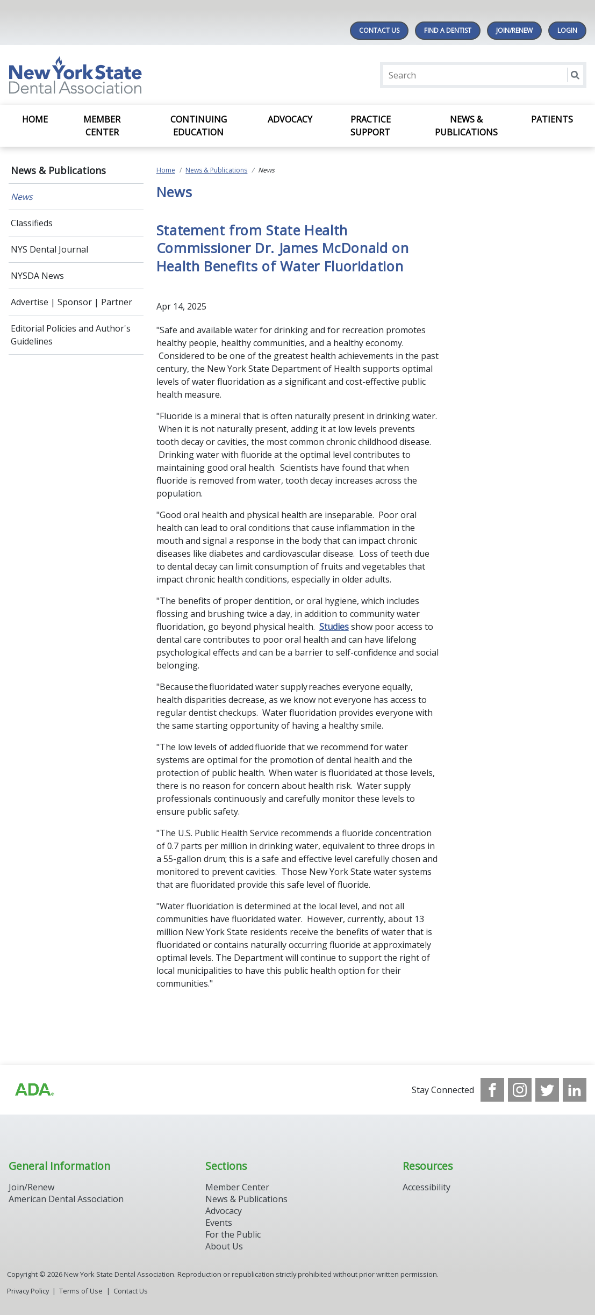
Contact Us (379, 30)
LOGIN (567, 30)
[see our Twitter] (547, 1090)
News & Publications (466, 125)
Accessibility (426, 1187)
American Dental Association (66, 1199)
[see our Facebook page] (492, 1090)
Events (218, 1222)
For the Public (233, 1234)
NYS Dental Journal (49, 249)
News (22, 197)
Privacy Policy (28, 1291)
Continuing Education (198, 125)
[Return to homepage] (147, 75)
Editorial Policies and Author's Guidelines (71, 334)
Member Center (101, 125)
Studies (334, 627)
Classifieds (32, 223)
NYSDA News (37, 276)
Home (35, 119)
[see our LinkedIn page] (574, 1090)
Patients (552, 119)
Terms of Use (81, 1291)
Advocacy (290, 119)
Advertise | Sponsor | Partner (71, 302)
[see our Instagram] (520, 1090)
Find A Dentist (447, 30)
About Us (224, 1246)
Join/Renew (514, 30)
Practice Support (370, 125)
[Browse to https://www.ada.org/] (34, 1090)
